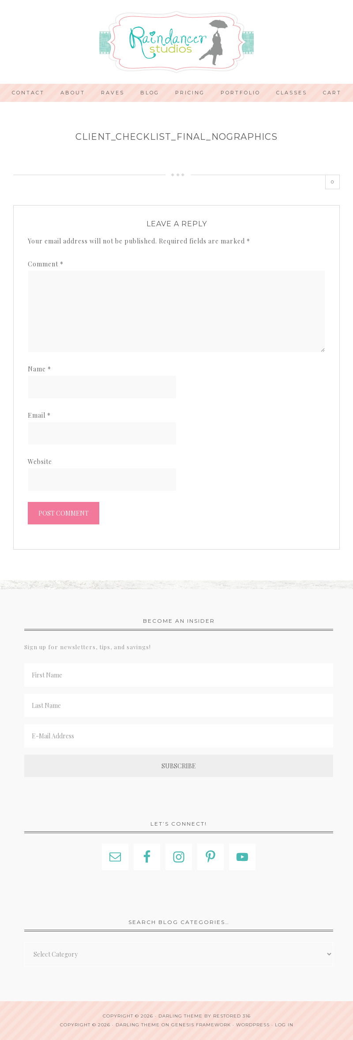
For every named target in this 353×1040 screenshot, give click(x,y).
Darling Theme (138, 1025)
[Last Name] (178, 705)
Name (39, 369)
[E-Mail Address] (178, 736)
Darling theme (180, 1016)
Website (40, 461)
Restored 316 (232, 1016)
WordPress (253, 1025)
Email (39, 415)
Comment (46, 264)
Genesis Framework (201, 1025)
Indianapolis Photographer (176, 42)
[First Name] (178, 675)
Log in (284, 1025)
